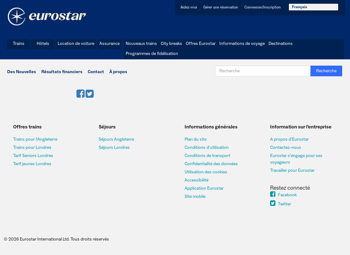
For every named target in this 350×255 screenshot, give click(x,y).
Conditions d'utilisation (207, 147)
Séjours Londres (114, 147)
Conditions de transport (207, 156)
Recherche (326, 71)
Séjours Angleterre (116, 139)
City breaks (171, 43)
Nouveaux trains (141, 43)
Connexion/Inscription (262, 7)
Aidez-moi (188, 7)
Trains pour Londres (32, 147)
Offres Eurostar (201, 43)
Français (299, 7)
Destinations (281, 43)
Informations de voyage (242, 43)
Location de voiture (76, 43)
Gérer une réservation (220, 7)
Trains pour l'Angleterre (35, 139)
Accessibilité (196, 180)
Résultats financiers (61, 72)
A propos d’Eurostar (289, 139)
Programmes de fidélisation (152, 54)
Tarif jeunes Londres (32, 164)
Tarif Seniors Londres (33, 156)
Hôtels (43, 43)
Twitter (280, 204)
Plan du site (195, 139)
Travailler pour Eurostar (292, 170)
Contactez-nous (285, 147)
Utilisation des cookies (206, 172)
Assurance (109, 43)
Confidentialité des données (211, 164)
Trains (18, 43)
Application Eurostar (204, 188)
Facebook (283, 195)
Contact (96, 72)
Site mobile (195, 196)
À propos (118, 72)
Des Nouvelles (21, 72)
